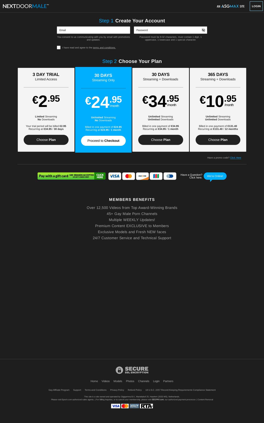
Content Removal (205, 399)
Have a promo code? (224, 157)
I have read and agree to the (89, 47)
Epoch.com (67, 399)
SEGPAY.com (158, 399)
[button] (46, 110)
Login (256, 6)
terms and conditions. (104, 47)
